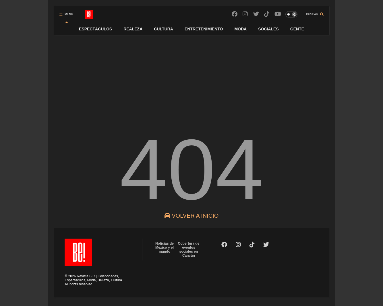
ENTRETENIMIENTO (204, 29)
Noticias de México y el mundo (164, 247)
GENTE (297, 29)
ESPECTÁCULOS (95, 29)
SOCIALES (268, 29)
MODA (240, 29)
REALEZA (132, 29)
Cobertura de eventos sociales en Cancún (189, 249)
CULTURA (163, 29)
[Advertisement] (191, 78)
